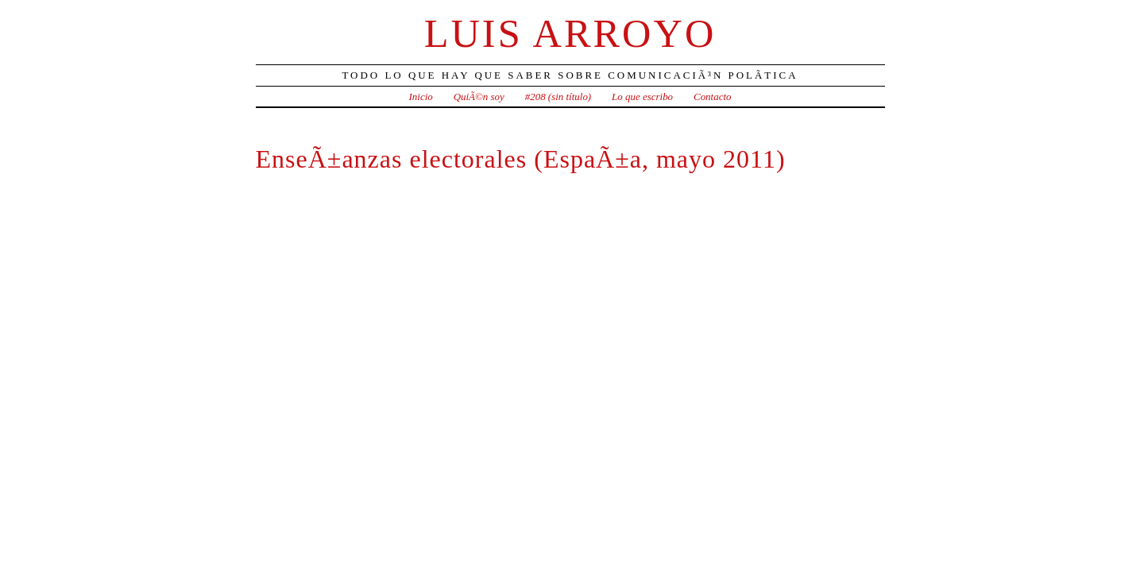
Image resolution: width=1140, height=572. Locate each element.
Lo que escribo (642, 96)
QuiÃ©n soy (479, 96)
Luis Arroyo (570, 33)
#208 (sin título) (558, 96)
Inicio (421, 96)
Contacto (713, 96)
